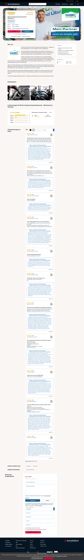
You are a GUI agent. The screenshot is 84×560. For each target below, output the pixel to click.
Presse (31, 542)
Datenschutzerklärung (32, 529)
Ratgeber (72, 4)
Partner (31, 544)
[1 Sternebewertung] (26, 479)
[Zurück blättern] (7, 93)
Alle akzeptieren (48, 558)
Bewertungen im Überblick (16, 36)
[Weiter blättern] (54, 93)
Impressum (42, 540)
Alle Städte (57, 4)
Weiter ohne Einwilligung (37, 558)
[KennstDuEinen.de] (12, 4)
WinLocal (42, 542)
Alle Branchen (65, 4)
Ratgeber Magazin (8, 544)
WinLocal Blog (43, 544)
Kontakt (31, 546)
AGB (16, 542)
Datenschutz (18, 540)
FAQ (16, 546)
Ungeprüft (50, 112)
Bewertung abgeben (26, 36)
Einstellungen (24, 540)
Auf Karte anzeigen (11, 22)
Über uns (31, 540)
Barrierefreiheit (33, 547)
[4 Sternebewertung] (33, 479)
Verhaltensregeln (47, 495)
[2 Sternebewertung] (28, 479)
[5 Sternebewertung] (35, 479)
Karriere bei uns (43, 546)
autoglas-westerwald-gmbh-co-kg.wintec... (20, 28)
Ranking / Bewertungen (20, 547)
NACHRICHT (27, 31)
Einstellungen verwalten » (61, 556)
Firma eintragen (8, 546)
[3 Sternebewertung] (30, 479)
